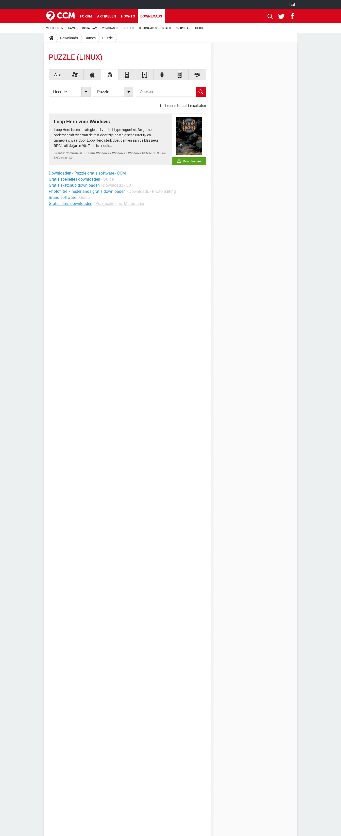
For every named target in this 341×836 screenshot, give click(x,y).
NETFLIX (129, 28)
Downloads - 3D (117, 185)
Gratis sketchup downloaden (74, 185)
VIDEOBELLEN (54, 28)
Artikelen (106, 16)
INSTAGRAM (89, 28)
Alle (57, 74)
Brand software (62, 197)
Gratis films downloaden (70, 203)
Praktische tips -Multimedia (119, 203)
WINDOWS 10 (110, 28)
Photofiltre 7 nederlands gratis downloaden (87, 191)
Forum (86, 16)
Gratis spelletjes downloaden (74, 179)
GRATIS (166, 28)
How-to (128, 16)
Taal (292, 5)
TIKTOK (199, 28)
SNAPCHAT (183, 28)
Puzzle (107, 38)
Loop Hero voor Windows (82, 122)
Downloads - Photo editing (152, 191)
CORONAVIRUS (148, 28)
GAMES (72, 28)
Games (90, 38)
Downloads (151, 16)
